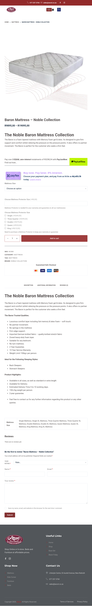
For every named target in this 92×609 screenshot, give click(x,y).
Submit (10, 515)
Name (8, 469)
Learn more (35, 179)
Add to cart (54, 238)
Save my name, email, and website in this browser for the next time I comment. (35, 508)
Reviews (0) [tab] (64, 285)
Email (50, 469)
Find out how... (11, 162)
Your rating (8, 462)
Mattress (18, 255)
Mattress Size (10, 183)
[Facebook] (60, 3)
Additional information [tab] (46, 285)
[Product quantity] (12, 238)
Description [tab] (28, 285)
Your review (10, 480)
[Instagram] (64, 3)
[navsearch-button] (59, 9)
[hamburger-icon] (49, 9)
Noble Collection (19, 261)
